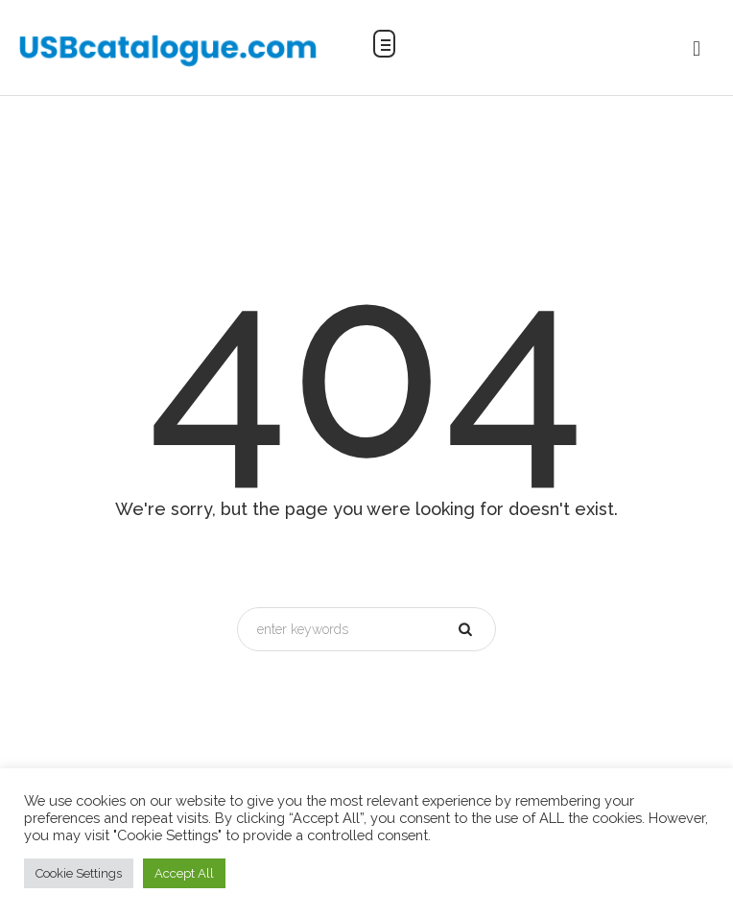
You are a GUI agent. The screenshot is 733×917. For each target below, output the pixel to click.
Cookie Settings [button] (78, 873)
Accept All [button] (184, 873)
